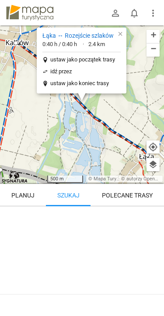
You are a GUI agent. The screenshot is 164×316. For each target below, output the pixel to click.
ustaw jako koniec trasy (79, 83)
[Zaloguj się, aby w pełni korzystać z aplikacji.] (153, 291)
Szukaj (68, 195)
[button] (16, 43)
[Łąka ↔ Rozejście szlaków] (82, 243)
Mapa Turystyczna (113, 179)
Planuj (23, 195)
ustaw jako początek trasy (82, 59)
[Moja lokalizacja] (153, 147)
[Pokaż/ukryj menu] (153, 13)
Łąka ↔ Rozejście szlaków (78, 35)
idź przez (61, 71)
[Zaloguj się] (115, 13)
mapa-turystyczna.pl (29, 12)
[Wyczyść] (153, 216)
